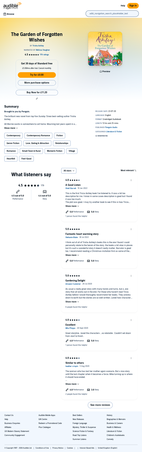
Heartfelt (11, 158)
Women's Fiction (54, 151)
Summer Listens (79, 439)
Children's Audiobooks (116, 435)
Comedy (110, 439)
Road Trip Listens (80, 435)
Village (72, 151)
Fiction (59, 135)
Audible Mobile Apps (47, 415)
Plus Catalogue (45, 427)
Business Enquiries (12, 423)
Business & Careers (115, 423)
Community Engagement (15, 435)
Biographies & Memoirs (116, 419)
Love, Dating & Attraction (37, 143)
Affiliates (8, 427)
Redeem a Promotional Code (50, 423)
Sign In (133, 5)
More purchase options (36, 82)
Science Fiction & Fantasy (83, 431)
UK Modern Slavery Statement (17, 431)
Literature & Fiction (114, 431)
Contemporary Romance (38, 135)
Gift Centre (43, 419)
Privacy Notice (58, 448)
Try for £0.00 (37, 75)
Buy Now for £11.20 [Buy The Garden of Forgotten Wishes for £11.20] (37, 92)
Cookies (70, 448)
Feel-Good (26, 158)
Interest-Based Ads (87, 448)
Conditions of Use (42, 448)
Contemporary (13, 135)
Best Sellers (77, 415)
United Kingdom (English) (107, 448)
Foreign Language (80, 423)
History (109, 415)
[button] (37, 98)
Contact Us (9, 415)
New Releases (78, 419)
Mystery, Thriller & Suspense (84, 427)
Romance (11, 151)
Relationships (61, 143)
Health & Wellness (114, 427)
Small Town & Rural (31, 151)
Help (123, 5)
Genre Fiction (13, 143)
